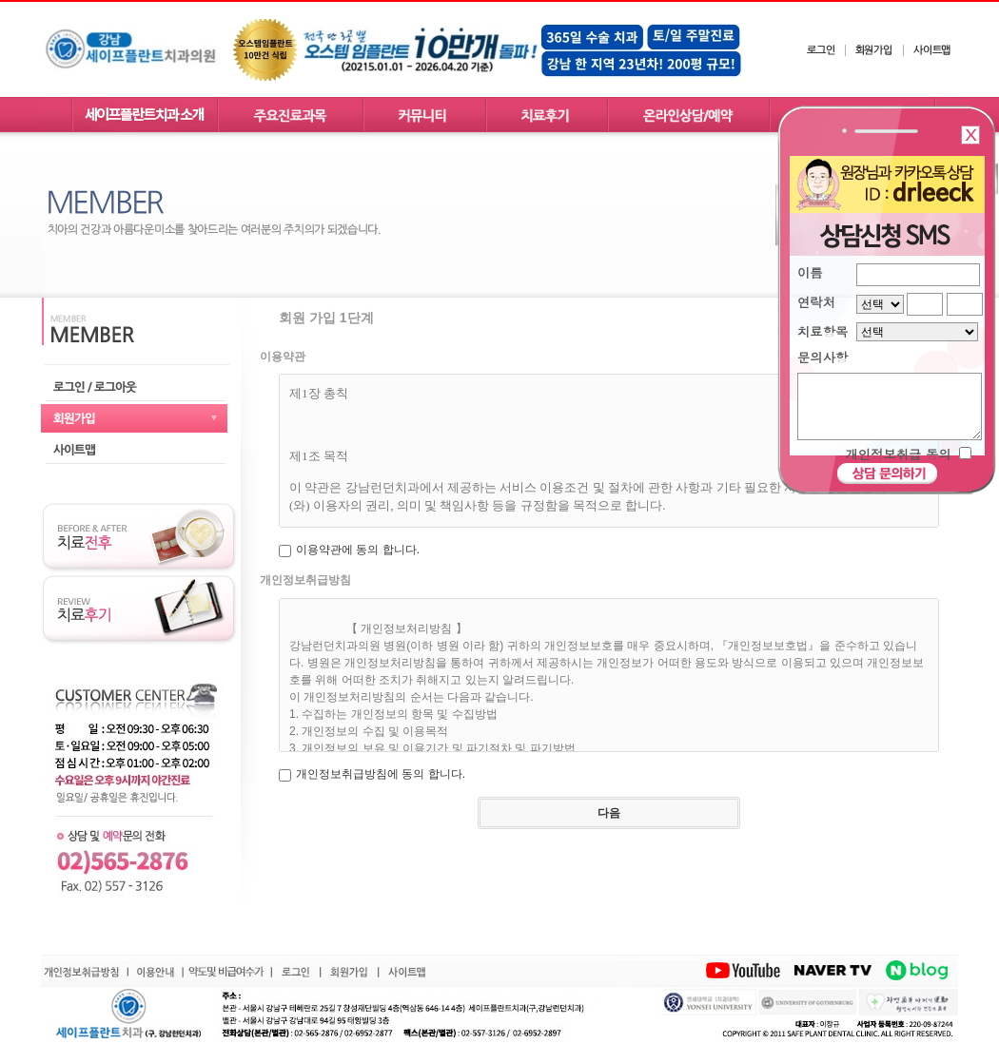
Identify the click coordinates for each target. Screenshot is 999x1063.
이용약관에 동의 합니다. (358, 549)
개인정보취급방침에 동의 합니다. (380, 774)
